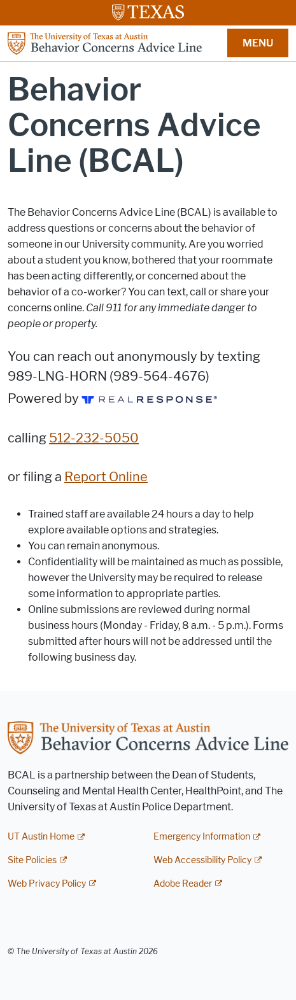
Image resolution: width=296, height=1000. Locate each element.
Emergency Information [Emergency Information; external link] (201, 836)
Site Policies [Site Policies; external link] (32, 860)
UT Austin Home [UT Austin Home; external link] (41, 836)
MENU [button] (258, 43)
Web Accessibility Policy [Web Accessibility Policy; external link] (202, 860)
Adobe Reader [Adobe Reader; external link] (182, 883)
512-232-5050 (94, 438)
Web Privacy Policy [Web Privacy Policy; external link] (47, 883)
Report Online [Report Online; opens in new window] (106, 476)
